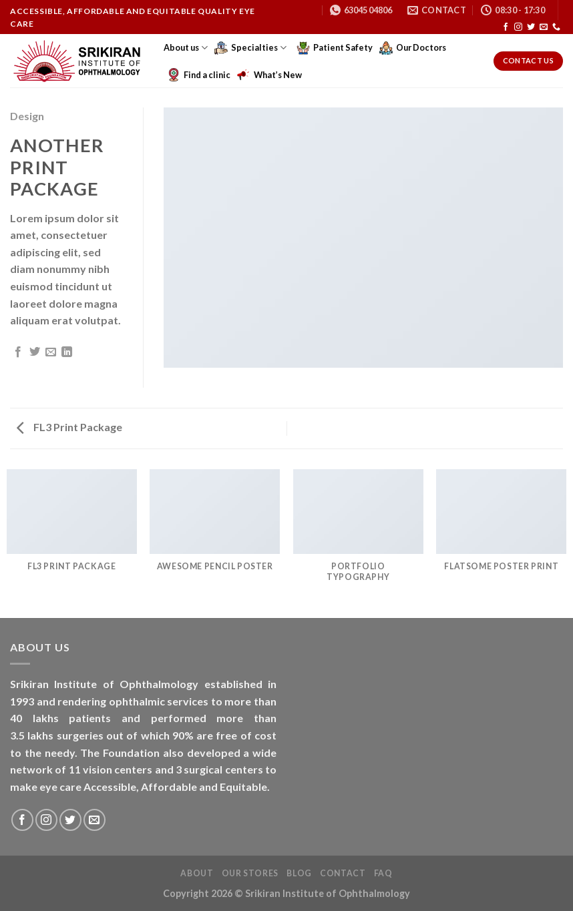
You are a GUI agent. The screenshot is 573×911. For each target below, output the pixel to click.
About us (186, 47)
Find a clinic (198, 74)
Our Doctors (412, 48)
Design (27, 115)
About (196, 873)
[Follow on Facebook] (506, 27)
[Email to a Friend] (50, 352)
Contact (342, 873)
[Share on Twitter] (34, 352)
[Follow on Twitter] (531, 27)
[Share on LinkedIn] (66, 352)
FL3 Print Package (69, 426)
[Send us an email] (544, 27)
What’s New (269, 74)
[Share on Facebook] (18, 352)
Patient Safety (335, 48)
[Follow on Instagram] (518, 27)
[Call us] (556, 27)
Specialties (250, 48)
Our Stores (250, 873)
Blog (298, 873)
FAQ (383, 873)
